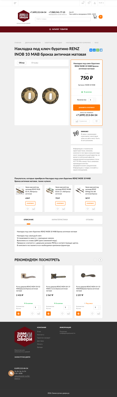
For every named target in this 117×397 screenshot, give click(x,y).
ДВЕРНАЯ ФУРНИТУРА (33, 42)
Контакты (40, 335)
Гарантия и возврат (43, 338)
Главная (18, 42)
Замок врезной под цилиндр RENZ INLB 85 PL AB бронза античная (32, 190)
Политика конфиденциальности (67, 332)
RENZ (96, 42)
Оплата (39, 344)
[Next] (100, 260)
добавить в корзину (87, 107)
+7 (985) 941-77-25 (57, 12)
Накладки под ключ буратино (78, 42)
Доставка (40, 341)
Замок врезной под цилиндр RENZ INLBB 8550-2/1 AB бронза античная (63, 190)
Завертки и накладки (53, 42)
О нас (39, 331)
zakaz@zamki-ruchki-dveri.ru (58, 14)
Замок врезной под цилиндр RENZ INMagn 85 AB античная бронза (92, 190)
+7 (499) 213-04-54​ (38, 12)
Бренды (40, 347)
